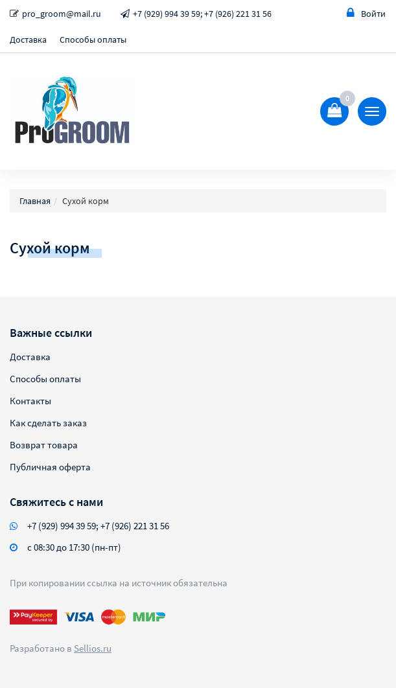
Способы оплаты (93, 39)
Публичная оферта (50, 467)
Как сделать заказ (48, 423)
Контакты (30, 401)
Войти (366, 13)
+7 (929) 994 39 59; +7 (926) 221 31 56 (202, 13)
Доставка (28, 39)
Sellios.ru (92, 648)
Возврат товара (44, 445)
